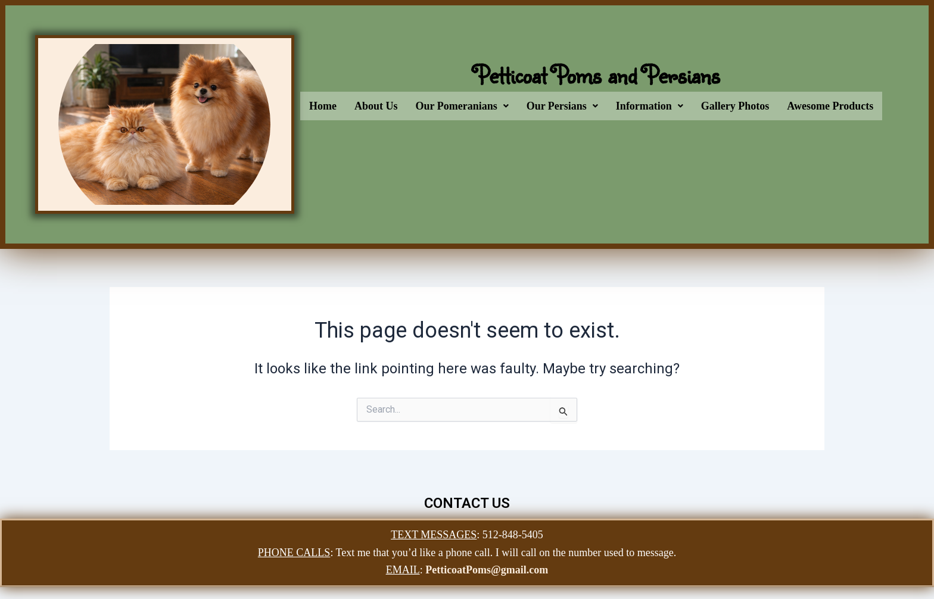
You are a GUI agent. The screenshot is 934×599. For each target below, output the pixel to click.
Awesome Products (830, 106)
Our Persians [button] (562, 106)
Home (323, 106)
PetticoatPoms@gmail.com (486, 570)
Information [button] (649, 106)
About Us (376, 106)
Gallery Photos (735, 106)
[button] (462, 106)
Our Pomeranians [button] (462, 106)
